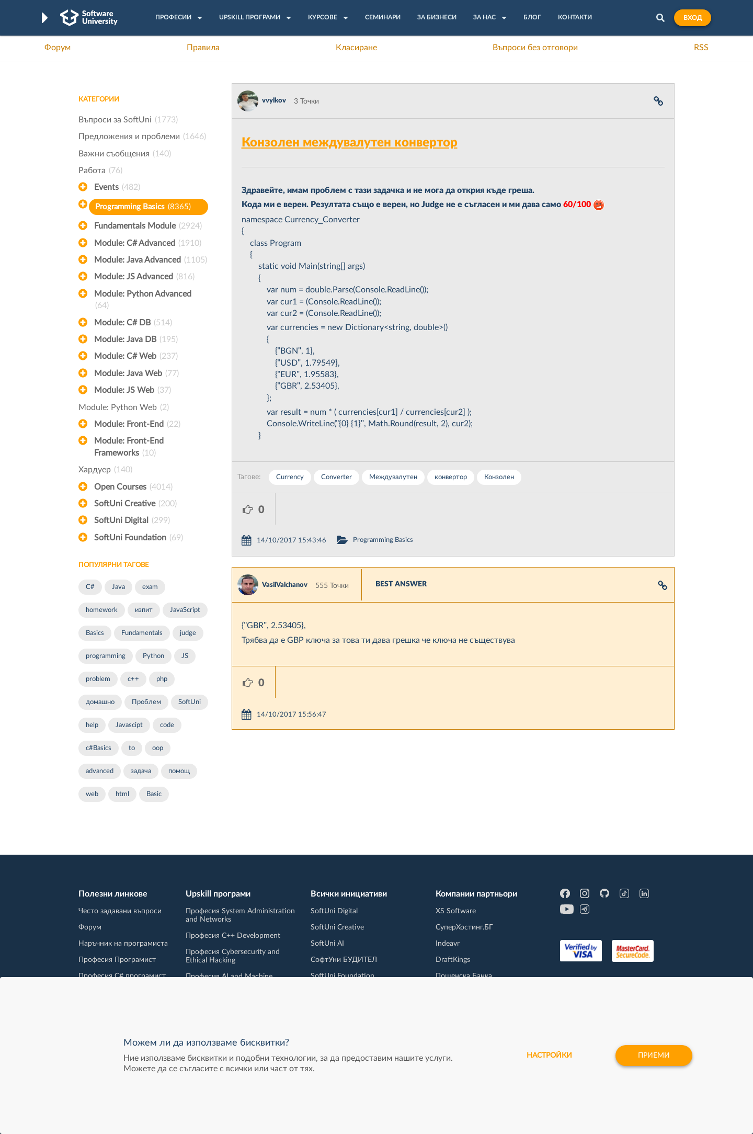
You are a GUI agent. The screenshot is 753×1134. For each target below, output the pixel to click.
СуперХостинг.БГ (464, 927)
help (92, 725)
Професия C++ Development (233, 935)
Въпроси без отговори (535, 47)
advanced (99, 771)
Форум (57, 47)
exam (150, 587)
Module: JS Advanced (144, 276)
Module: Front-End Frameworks (129, 448)
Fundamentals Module (148, 226)
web (92, 794)
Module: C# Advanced (147, 243)
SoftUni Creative (135, 503)
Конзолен (499, 477)
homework (102, 610)
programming (106, 656)
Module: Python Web (123, 407)
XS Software (456, 911)
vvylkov (274, 100)
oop (157, 748)
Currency (290, 477)
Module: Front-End (137, 424)
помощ (179, 771)
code (167, 725)
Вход (692, 18)
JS (184, 656)
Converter (336, 477)
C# (90, 587)
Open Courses (133, 487)
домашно (100, 702)
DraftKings (453, 959)
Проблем (146, 702)
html (122, 794)
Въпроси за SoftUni (128, 120)
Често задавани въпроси (120, 911)
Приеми (654, 1055)
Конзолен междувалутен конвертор (350, 143)
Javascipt (129, 725)
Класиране (356, 47)
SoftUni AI (327, 943)
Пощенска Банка (464, 976)
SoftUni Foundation (138, 537)
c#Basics (98, 748)
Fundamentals (142, 633)
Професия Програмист (117, 959)
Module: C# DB (133, 322)
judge (188, 633)
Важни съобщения (124, 154)
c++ (133, 679)
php (161, 679)
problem (98, 679)
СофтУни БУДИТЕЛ (344, 959)
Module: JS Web (132, 390)
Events (117, 187)
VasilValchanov (284, 553)
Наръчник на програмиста (123, 943)
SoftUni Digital (132, 520)
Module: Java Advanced (150, 260)
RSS (701, 47)
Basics (95, 633)
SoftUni (189, 702)
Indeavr (448, 943)
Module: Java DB (136, 339)
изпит (144, 610)
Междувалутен (393, 477)
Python (153, 656)
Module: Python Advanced (142, 301)
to (132, 748)
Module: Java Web (136, 373)
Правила (203, 47)
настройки (549, 1055)
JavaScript (185, 610)
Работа (100, 170)
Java (118, 587)
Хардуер (105, 469)
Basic (154, 794)
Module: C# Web (136, 356)
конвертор (451, 477)
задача (141, 771)
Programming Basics (143, 207)
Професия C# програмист (122, 976)
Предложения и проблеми (142, 136)
